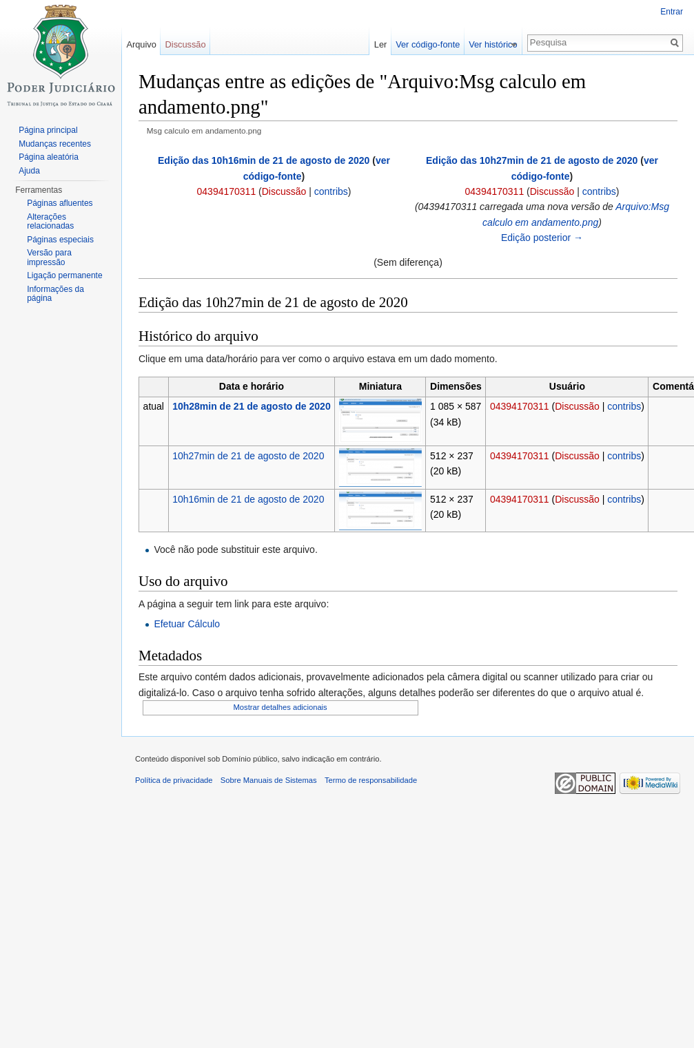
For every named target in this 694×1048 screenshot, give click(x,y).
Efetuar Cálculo (187, 623)
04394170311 (226, 191)
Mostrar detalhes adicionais (280, 707)
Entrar (671, 12)
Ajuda (29, 171)
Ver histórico (500, 44)
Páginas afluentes (59, 203)
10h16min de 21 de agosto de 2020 (248, 499)
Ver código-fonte (435, 44)
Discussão (284, 191)
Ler (388, 44)
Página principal (48, 130)
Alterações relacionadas (50, 221)
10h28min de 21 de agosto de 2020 (251, 406)
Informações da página (55, 294)
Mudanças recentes (55, 144)
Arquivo (141, 44)
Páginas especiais (60, 239)
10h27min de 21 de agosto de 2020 (248, 455)
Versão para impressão (49, 257)
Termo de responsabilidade (371, 780)
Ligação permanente (64, 275)
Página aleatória (49, 157)
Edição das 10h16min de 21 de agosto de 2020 (263, 160)
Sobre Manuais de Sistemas (269, 780)
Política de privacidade (174, 780)
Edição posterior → (542, 237)
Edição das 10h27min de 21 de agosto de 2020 (531, 160)
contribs (331, 191)
